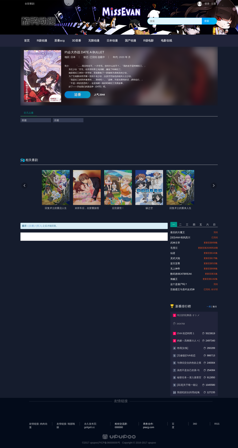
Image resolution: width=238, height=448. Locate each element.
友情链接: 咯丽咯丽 (66, 424)
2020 (121, 57)
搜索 (206, 21)
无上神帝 (175, 268)
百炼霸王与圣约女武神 (182, 289)
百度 (173, 424)
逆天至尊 (175, 263)
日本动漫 (112, 40)
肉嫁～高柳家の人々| (188, 340)
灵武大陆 (175, 258)
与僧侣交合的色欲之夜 (189, 362)
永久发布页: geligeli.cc (90, 424)
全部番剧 (29, 3)
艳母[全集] (182, 348)
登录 (207, 3)
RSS (216, 423)
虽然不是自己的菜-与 (188, 370)
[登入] (39, 226)
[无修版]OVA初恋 (186, 355)
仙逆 (172, 253)
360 (195, 423)
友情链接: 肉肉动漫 (38, 424)
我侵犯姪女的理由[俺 (188, 392)
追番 (77, 95)
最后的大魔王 (177, 232)
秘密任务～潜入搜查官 (189, 377)
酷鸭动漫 (38, 21)
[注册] (31, 226)
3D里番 (76, 40)
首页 (27, 40)
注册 (213, 3)
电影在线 (166, 40)
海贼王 (174, 279)
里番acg (59, 40)
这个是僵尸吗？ (178, 284)
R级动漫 (42, 40)
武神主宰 (175, 242)
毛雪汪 (174, 247)
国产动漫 (130, 40)
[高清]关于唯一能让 (187, 384)
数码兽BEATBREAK (181, 273)
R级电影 (148, 40)
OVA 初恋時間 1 (185, 333)
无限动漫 (93, 40)
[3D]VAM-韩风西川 (180, 237)
